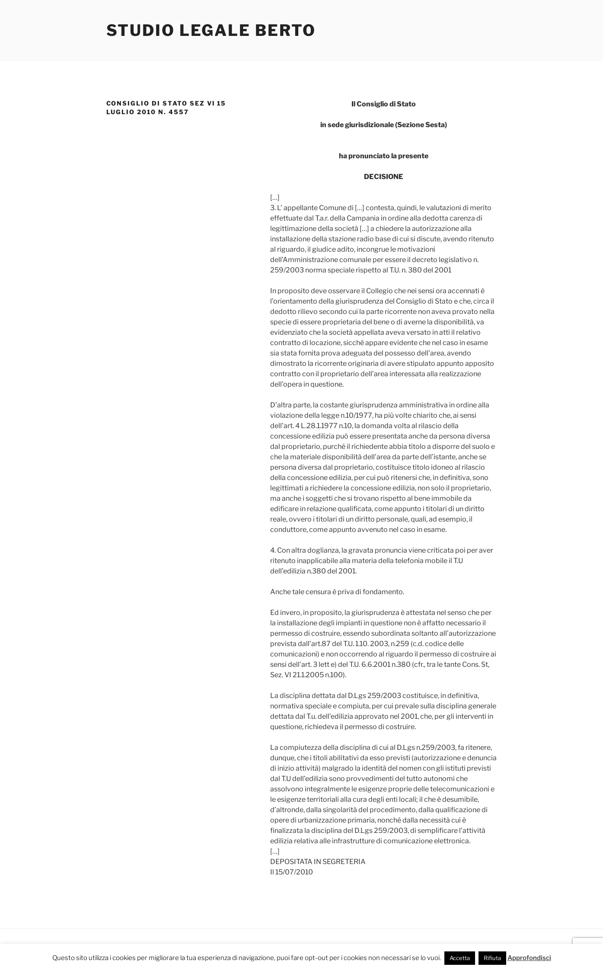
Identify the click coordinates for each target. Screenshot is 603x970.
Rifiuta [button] (492, 957)
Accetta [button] (460, 957)
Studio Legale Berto (211, 30)
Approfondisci (529, 958)
